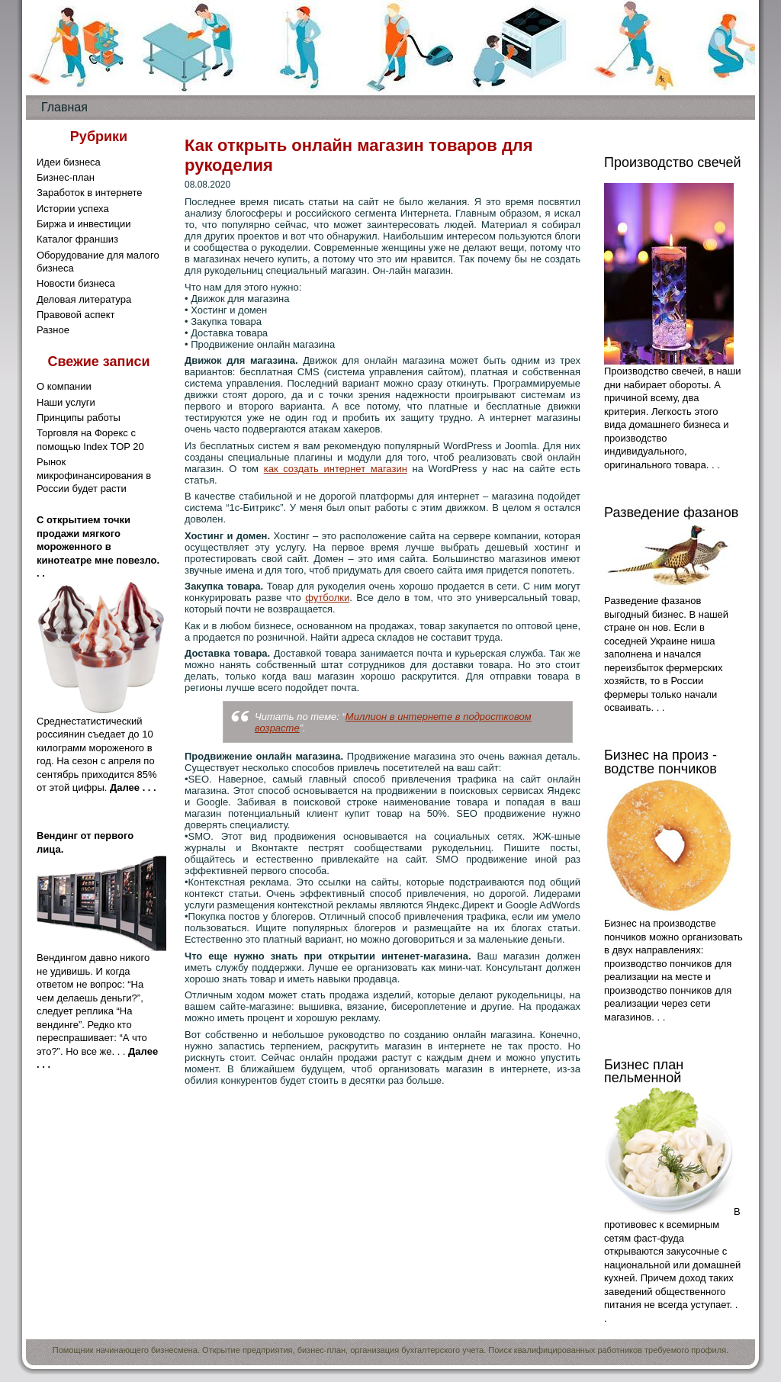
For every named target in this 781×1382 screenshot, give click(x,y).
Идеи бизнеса (69, 162)
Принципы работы (79, 417)
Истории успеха (73, 208)
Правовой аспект (75, 314)
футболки (327, 597)
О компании (64, 386)
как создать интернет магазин (335, 468)
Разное (53, 330)
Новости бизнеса (76, 283)
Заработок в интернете (90, 192)
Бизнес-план (66, 177)
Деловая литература (84, 299)
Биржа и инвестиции (84, 224)
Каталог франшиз (77, 239)
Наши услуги (66, 402)
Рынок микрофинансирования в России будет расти (94, 475)
